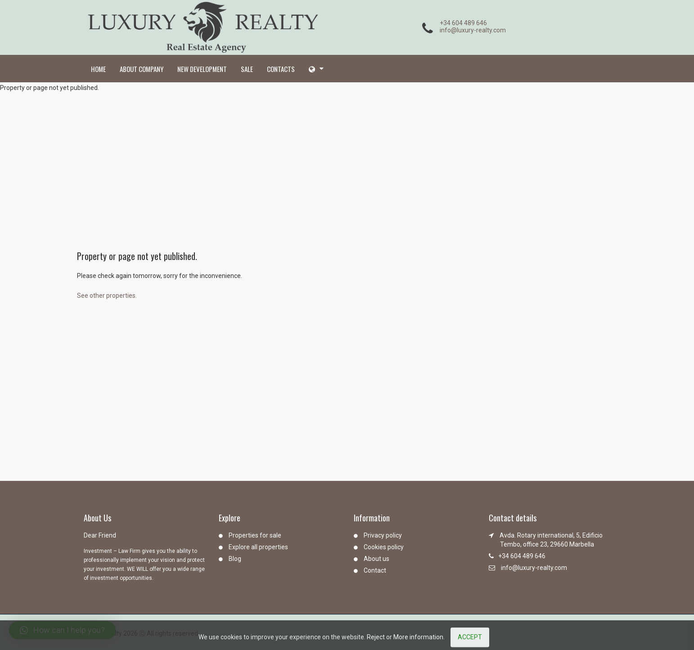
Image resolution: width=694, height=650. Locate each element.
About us (376, 558)
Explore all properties (258, 547)
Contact (375, 570)
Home (98, 69)
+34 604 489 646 (463, 23)
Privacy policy (383, 535)
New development (202, 69)
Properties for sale (255, 535)
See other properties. (107, 295)
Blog (235, 558)
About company (141, 69)
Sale (247, 69)
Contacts (281, 69)
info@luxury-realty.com (473, 30)
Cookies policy (384, 547)
